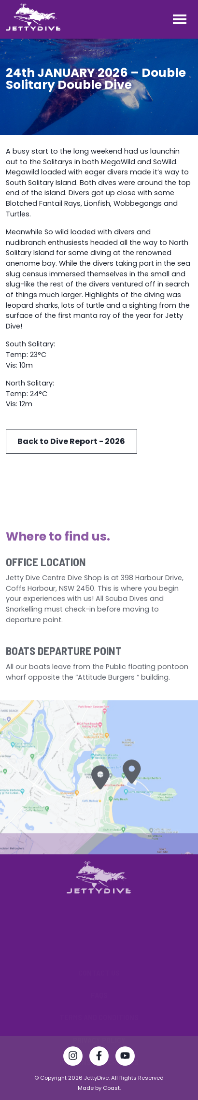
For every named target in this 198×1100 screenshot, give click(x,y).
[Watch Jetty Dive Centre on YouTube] (125, 1057)
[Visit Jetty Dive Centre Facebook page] (99, 1057)
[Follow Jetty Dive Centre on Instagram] (73, 1057)
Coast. (112, 1088)
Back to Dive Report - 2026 (71, 441)
